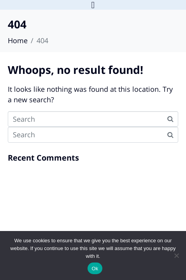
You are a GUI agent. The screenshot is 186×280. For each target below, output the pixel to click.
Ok (94, 268)
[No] (176, 255)
